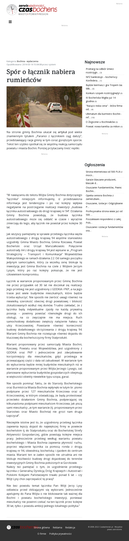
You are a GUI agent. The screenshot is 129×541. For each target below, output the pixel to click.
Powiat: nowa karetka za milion (103, 126)
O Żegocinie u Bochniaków (101, 121)
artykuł (62, 132)
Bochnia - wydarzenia (27, 61)
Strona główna (42, 527)
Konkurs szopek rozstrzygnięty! (103, 93)
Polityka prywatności (60, 533)
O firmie (41, 533)
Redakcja (70, 527)
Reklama (57, 527)
